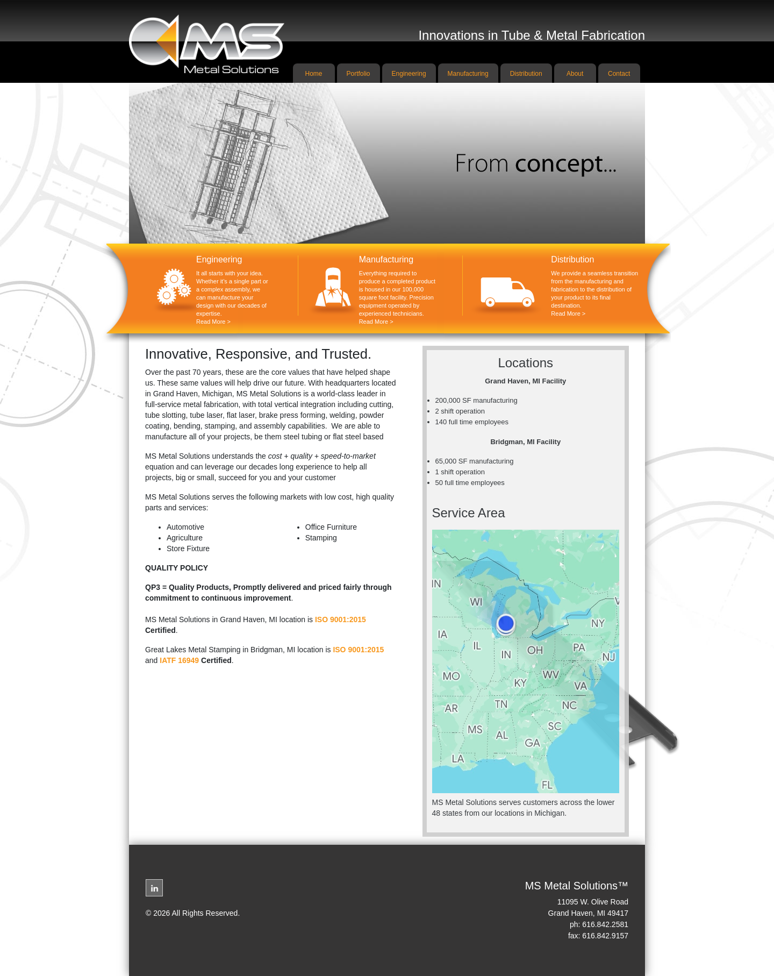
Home (313, 73)
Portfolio (358, 73)
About (575, 73)
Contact (619, 73)
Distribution (526, 73)
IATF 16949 (179, 660)
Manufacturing (468, 73)
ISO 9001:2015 (340, 619)
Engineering (409, 73)
